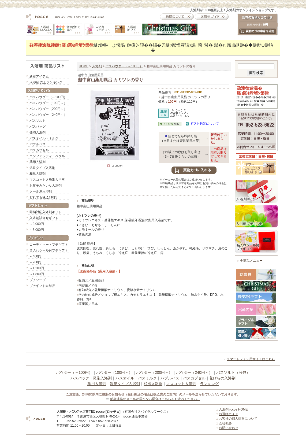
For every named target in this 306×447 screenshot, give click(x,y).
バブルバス (37, 144)
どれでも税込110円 (43, 197)
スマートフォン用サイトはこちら (251, 359)
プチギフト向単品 (42, 286)
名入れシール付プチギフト (48, 250)
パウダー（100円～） (114, 372)
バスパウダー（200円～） (48, 109)
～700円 (35, 262)
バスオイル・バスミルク (136, 378)
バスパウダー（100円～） (48, 103)
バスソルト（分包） (233, 372)
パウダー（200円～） (154, 372)
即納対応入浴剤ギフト (45, 212)
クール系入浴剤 (40, 191)
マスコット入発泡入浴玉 (47, 180)
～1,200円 (36, 268)
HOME (83, 66)
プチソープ (37, 280)
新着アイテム (39, 76)
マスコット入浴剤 (181, 384)
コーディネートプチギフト (48, 244)
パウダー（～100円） (74, 372)
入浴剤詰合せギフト (43, 218)
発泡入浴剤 (37, 132)
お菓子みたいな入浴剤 (45, 185)
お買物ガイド (228, 414)
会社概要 (225, 423)
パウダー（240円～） (194, 372)
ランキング (209, 384)
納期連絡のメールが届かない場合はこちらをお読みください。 (155, 399)
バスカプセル (39, 150)
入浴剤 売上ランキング (45, 82)
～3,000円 (36, 224)
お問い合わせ (228, 428)
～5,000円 (36, 230)
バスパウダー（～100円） (48, 97)
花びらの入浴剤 (222, 378)
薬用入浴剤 (37, 162)
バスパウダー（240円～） (48, 115)
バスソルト (37, 121)
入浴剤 (97, 66)
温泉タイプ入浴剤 (42, 168)
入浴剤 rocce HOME (233, 409)
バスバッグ (37, 126)
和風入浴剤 (37, 174)
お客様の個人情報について (238, 418)
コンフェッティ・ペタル (47, 156)
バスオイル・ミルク (43, 138)
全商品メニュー (251, 261)
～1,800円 (36, 274)
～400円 (35, 256)
